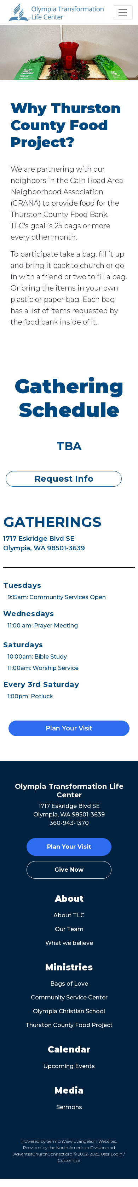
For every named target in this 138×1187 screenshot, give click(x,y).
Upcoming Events (69, 1066)
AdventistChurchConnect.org (43, 1154)
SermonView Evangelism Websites (81, 1141)
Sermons (69, 1107)
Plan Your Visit (69, 728)
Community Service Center (69, 997)
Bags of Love (69, 983)
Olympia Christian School (69, 1011)
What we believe (69, 943)
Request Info (63, 479)
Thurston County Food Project (69, 1025)
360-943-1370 (69, 823)
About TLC (69, 915)
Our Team (69, 929)
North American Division (81, 1147)
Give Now (69, 869)
